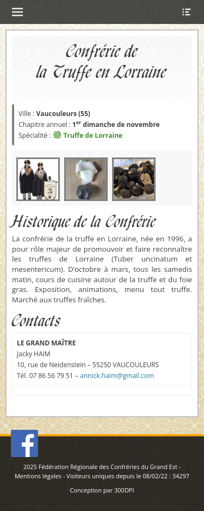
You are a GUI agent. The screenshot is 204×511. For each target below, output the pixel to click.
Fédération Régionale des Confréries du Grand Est (108, 467)
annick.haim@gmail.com (117, 375)
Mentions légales (38, 476)
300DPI (124, 490)
